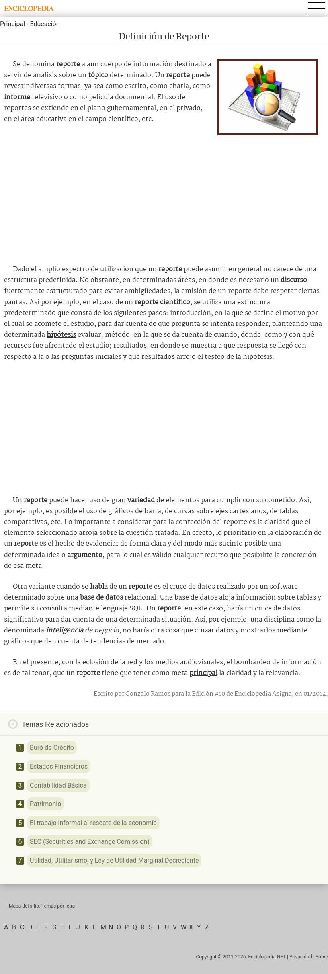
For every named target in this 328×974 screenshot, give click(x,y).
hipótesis (61, 334)
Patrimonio (45, 804)
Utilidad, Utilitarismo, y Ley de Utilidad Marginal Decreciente (114, 860)
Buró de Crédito (52, 747)
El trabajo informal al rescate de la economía (93, 823)
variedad (141, 500)
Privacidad (300, 957)
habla (99, 586)
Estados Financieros (59, 766)
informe (17, 97)
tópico (98, 75)
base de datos (101, 597)
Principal (12, 24)
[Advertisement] (164, 197)
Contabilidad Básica (58, 785)
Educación (44, 24)
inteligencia (64, 630)
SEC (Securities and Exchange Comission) (90, 841)
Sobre (322, 957)
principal (203, 673)
